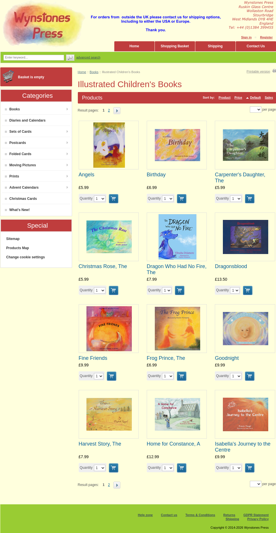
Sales (269, 97)
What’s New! (17, 210)
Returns (229, 515)
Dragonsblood (231, 266)
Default (255, 97)
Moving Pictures (20, 165)
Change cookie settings (25, 257)
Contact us (169, 515)
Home (134, 46)
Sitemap (13, 239)
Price (238, 97)
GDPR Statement (256, 515)
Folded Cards (18, 154)
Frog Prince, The (166, 358)
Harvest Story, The (100, 444)
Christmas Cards (21, 199)
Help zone (145, 515)
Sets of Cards (18, 132)
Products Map (17, 248)
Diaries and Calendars (25, 120)
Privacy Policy (258, 519)
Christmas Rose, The (103, 266)
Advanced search (88, 57)
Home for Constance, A (173, 444)
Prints (12, 176)
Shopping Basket (175, 46)
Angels (86, 174)
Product (225, 97)
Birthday (156, 174)
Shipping (215, 46)
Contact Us (256, 46)
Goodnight (227, 358)
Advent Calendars (22, 188)
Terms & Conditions (200, 515)
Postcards (15, 143)
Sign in (246, 37)
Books (12, 109)
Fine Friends (93, 358)
